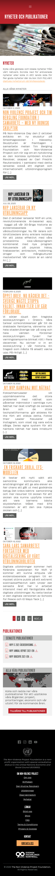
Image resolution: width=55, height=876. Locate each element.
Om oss (27, 777)
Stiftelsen (27, 782)
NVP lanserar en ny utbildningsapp (19, 210)
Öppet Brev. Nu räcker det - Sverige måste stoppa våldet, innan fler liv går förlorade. (26, 303)
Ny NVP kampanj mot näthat (27, 387)
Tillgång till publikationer (27, 710)
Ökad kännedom (27, 795)
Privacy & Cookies (27, 829)
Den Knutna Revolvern (27, 786)
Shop (27, 815)
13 (30, 618)
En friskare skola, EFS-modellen (23, 469)
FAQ (27, 820)
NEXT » (37, 618)
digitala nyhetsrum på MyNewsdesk (24, 81)
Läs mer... (10, 177)
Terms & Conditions (27, 824)
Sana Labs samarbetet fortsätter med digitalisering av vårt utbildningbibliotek (21, 553)
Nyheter (27, 799)
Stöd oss (27, 811)
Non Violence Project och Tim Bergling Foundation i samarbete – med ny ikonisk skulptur (27, 120)
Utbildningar (27, 790)
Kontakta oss (28, 843)
